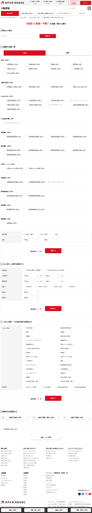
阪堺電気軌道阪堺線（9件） (37, 195)
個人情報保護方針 (61, 501)
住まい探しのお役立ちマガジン (46, 13)
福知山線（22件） (56, 68)
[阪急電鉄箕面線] (49, 150)
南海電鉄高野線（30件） (58, 136)
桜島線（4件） (55, 64)
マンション (48, 482)
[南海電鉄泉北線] (71, 137)
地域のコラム (49, 458)
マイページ (82, 13)
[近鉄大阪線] (27, 87)
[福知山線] (49, 69)
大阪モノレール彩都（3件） (37, 168)
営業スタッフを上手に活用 (30, 462)
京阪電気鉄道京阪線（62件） (15, 182)
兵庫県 (67, 53)
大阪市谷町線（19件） (35, 100)
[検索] (89, 8)
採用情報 (3, 485)
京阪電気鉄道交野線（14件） (37, 182)
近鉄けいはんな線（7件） (80, 86)
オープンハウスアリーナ (52, 489)
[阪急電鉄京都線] (5, 155)
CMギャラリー (4, 482)
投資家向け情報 (50, 475)
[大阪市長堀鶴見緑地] (71, 105)
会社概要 (3, 475)
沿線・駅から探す (36, 510)
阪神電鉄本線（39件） (13, 209)
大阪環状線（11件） (13, 64)
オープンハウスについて (64, 13)
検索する (47, 36)
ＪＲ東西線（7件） (78, 68)
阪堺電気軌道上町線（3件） (15, 195)
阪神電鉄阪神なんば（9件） (37, 209)
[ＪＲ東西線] (71, 69)
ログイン (85, 3)
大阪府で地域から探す (15, 417)
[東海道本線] (27, 64)
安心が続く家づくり (28, 455)
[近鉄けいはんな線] (71, 87)
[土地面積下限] (31, 276)
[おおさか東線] (5, 73)
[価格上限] (50, 240)
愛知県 (25, 487)
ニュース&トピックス (6, 480)
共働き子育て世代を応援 (29, 460)
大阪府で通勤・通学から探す (46, 417)
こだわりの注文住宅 (73, 460)
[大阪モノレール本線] (5, 168)
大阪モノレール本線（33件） (15, 168)
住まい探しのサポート (28, 13)
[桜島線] (49, 64)
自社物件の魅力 (72, 455)
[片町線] (5, 69)
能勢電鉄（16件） (12, 223)
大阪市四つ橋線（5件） (57, 100)
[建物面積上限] (52, 281)
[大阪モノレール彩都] (27, 168)
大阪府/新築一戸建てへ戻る (10, 429)
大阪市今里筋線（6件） (13, 109)
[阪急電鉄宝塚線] (27, 150)
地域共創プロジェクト (51, 492)
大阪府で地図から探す (76, 417)
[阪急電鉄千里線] (71, 150)
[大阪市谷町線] (27, 100)
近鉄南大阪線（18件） (57, 86)
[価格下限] (31, 240)
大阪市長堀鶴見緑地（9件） (81, 104)
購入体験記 (48, 455)
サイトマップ (51, 501)
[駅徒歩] (31, 292)
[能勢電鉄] (5, 223)
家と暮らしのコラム (51, 451)
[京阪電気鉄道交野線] (27, 182)
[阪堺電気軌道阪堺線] (27, 196)
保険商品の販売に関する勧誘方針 (82, 504)
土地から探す (4, 455)
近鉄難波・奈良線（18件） (14, 86)
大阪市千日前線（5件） (35, 104)
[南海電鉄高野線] (49, 137)
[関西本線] (71, 64)
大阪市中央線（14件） (13, 104)
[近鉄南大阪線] (49, 87)
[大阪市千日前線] (27, 105)
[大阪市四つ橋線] (49, 100)
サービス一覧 (4, 478)
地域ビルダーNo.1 (72, 453)
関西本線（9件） (78, 64)
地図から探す (59, 510)
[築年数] (31, 298)
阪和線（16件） (33, 68)
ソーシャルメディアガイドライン (76, 501)
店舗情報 (26, 473)
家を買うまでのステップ (29, 453)
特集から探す (4, 465)
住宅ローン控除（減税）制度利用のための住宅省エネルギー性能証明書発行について (69, 506)
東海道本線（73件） (35, 64)
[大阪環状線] (5, 64)
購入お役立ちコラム (51, 453)
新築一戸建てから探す (6, 451)
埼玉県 (25, 480)
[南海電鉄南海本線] (5, 137)
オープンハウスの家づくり (75, 451)
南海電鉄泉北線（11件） (80, 136)
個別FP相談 (26, 467)
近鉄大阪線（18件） (35, 86)
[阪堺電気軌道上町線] (5, 196)
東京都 (25, 475)
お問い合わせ (62, 504)
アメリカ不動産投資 (51, 485)
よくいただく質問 (52, 504)
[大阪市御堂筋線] (5, 100)
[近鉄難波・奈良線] (5, 87)
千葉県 (25, 482)
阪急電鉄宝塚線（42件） (36, 150)
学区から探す (4, 462)
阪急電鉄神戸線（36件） (14, 150)
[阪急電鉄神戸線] (5, 150)
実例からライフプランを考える (31, 458)
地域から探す (12, 510)
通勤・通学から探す (82, 510)
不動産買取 (48, 478)
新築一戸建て (49, 480)
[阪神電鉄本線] (5, 209)
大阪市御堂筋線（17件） (14, 100)
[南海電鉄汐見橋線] (27, 137)
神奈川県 (25, 478)
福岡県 (25, 494)
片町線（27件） (11, 68)
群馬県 (25, 485)
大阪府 (25, 489)
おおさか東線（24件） (13, 73)
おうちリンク (49, 487)
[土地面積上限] (52, 276)
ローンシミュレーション (29, 451)
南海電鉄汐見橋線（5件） (36, 136)
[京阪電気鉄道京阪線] (5, 182)
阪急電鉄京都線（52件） (14, 154)
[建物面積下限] (31, 281)
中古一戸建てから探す (6, 453)
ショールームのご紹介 (73, 458)
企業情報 (3, 473)
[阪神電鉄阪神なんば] (27, 209)
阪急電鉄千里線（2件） (79, 150)
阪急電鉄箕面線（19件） (58, 150)
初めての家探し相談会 (28, 465)
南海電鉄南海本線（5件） (14, 136)
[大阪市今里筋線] (5, 109)
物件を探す (10, 13)
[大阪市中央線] (5, 105)
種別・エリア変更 (51, 437)
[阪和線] (27, 69)
